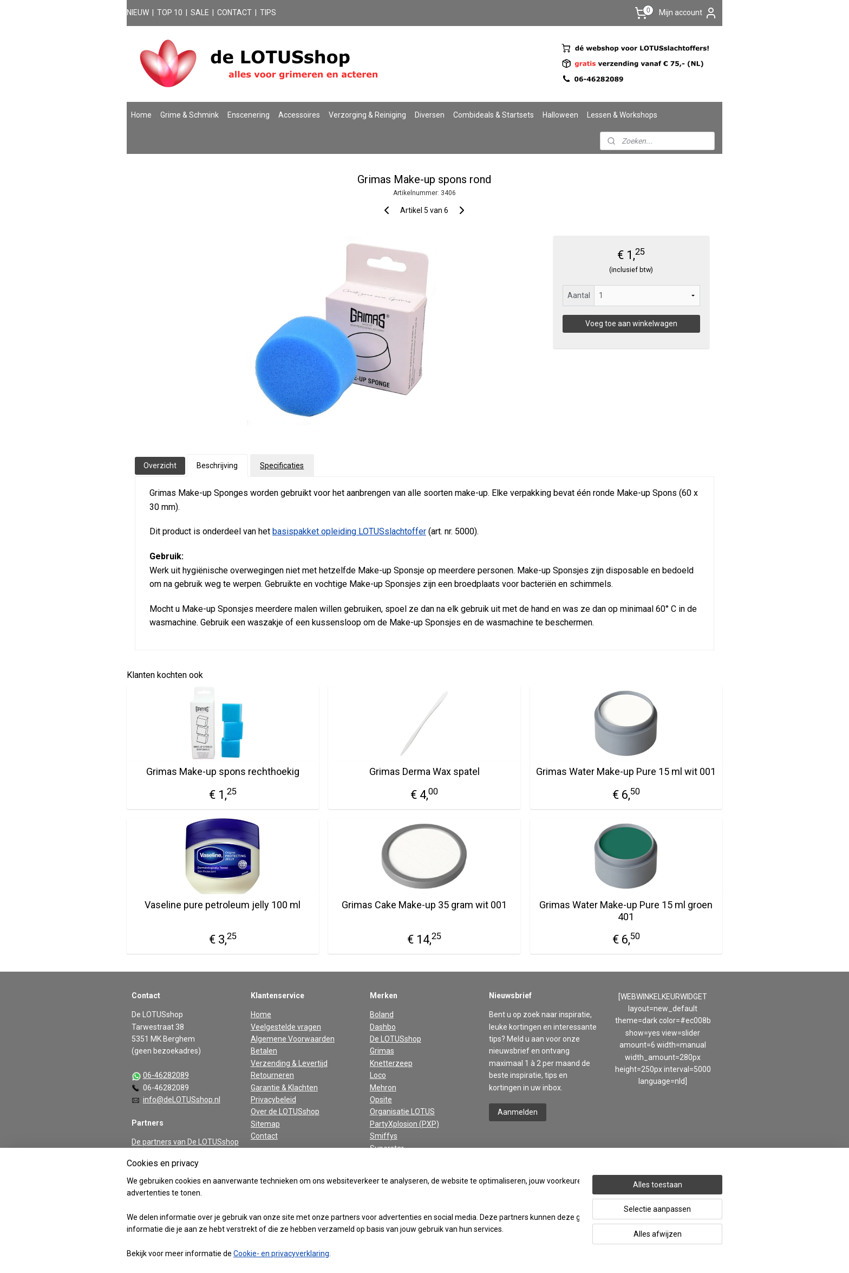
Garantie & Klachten (284, 1087)
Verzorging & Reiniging (367, 115)
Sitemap (265, 1124)
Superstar (387, 1148)
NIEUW (138, 12)
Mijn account (688, 13)
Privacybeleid (273, 1099)
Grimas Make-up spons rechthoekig (222, 771)
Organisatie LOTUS (402, 1111)
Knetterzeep (391, 1063)
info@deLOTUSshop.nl (181, 1099)
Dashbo (383, 1027)
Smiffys (383, 1136)
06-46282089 (166, 1075)
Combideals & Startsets (493, 115)
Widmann (386, 1172)
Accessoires (299, 115)
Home (141, 115)
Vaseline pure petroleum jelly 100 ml (223, 904)
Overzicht (160, 465)
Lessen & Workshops (622, 115)
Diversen (430, 115)
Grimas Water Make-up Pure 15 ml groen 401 (626, 910)
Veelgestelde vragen (286, 1027)
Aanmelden (518, 1112)
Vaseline (384, 1160)
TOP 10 (169, 12)
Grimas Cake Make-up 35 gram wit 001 (424, 904)
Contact (264, 1136)
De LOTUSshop (395, 1039)
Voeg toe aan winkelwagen (631, 323)
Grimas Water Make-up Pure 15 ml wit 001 (626, 771)
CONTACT (234, 12)
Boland (382, 1014)
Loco (378, 1075)
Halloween (560, 115)
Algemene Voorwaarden (293, 1039)
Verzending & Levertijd (289, 1063)
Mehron (383, 1087)
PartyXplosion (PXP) (404, 1124)
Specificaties (282, 465)
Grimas (382, 1050)
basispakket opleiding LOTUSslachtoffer (349, 531)
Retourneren (272, 1075)
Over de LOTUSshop (285, 1111)
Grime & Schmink (189, 115)
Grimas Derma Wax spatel (424, 771)
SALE (200, 12)
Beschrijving (217, 465)
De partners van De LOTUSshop (185, 1142)
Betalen (264, 1050)
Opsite (381, 1099)
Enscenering (248, 115)
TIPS (268, 12)
